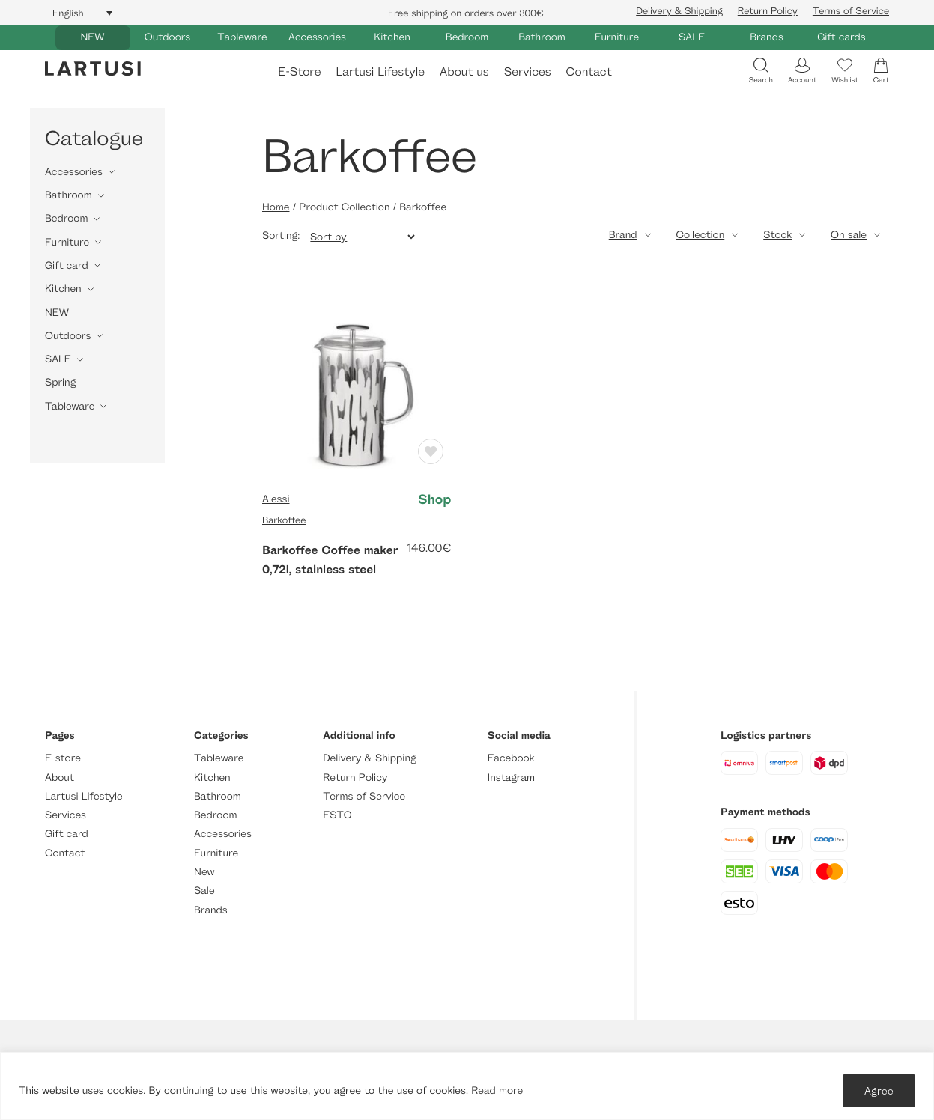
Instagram (511, 777)
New (204, 871)
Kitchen (392, 37)
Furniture (617, 37)
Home (275, 207)
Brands (766, 37)
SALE (692, 37)
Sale (204, 890)
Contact (589, 71)
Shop (434, 499)
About (59, 777)
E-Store (299, 71)
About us (464, 71)
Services (527, 71)
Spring (60, 382)
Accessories (317, 37)
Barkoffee (284, 520)
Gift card (66, 265)
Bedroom (467, 37)
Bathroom (541, 37)
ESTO (337, 815)
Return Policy (768, 10)
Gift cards (841, 37)
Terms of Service (851, 10)
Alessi (275, 499)
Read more (497, 1090)
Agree (879, 1090)
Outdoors (167, 37)
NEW (92, 37)
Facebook (511, 758)
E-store (63, 758)
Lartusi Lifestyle (380, 71)
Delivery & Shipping (679, 10)
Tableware (242, 37)
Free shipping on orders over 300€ (466, 13)
